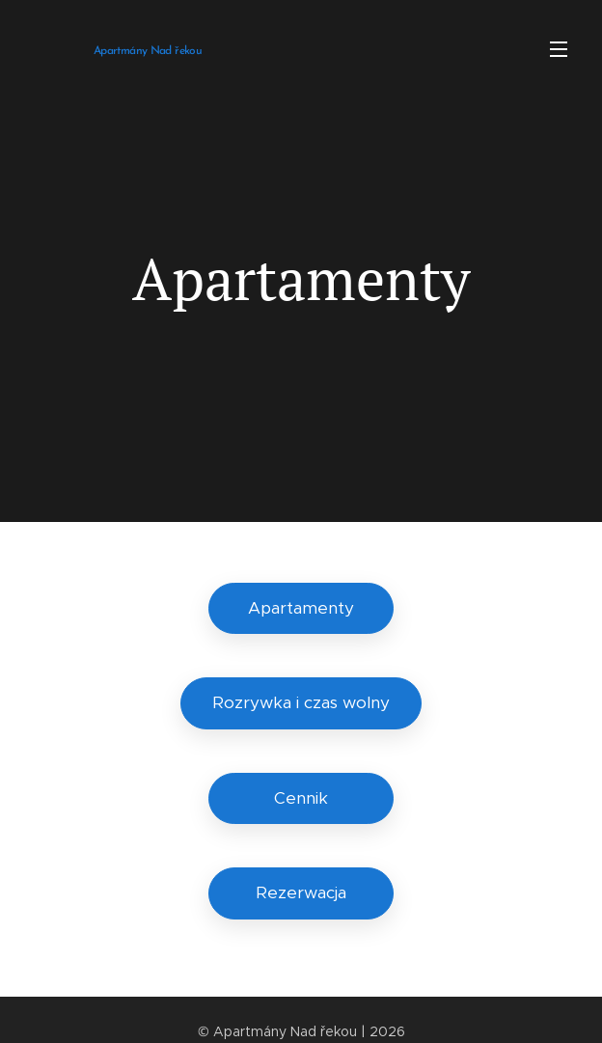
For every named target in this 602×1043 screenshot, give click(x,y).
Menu (558, 49)
